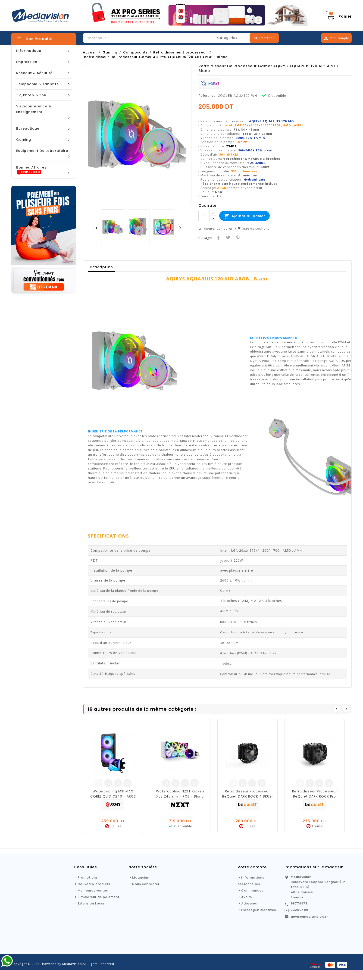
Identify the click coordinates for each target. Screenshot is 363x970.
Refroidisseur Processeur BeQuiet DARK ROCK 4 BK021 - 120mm (247, 796)
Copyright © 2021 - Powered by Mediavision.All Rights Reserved (62, 964)
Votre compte (252, 867)
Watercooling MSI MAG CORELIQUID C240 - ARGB (113, 794)
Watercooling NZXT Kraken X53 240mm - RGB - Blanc (180, 794)
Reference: (207, 96)
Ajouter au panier (244, 216)
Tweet (227, 237)
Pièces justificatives (258, 910)
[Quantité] (204, 216)
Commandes (252, 890)
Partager (218, 237)
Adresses (249, 903)
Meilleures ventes (93, 890)
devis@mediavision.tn (310, 916)
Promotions (88, 877)
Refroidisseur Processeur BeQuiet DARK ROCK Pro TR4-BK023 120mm (314, 796)
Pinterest (237, 237)
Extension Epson (91, 903)
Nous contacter (146, 884)
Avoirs (246, 897)
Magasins (140, 877)
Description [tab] (101, 267)
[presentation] (96, 227)
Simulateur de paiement (98, 897)
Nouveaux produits (94, 884)
